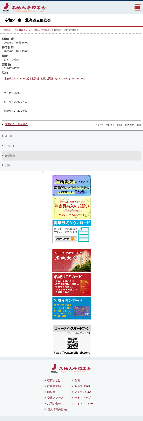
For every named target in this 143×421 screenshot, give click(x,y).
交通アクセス (55, 397)
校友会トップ (10, 30)
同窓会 (51, 391)
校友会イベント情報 (28, 30)
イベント (10, 145)
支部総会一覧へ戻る (16, 124)
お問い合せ (54, 403)
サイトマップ (82, 397)
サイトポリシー (83, 403)
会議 (7, 165)
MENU (137, 7)
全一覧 (8, 136)
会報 (77, 380)
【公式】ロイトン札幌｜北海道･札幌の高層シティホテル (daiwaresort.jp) (45, 78)
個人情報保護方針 (58, 409)
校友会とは (54, 380)
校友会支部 (54, 386)
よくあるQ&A (82, 391)
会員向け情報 (82, 386)
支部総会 (45, 30)
